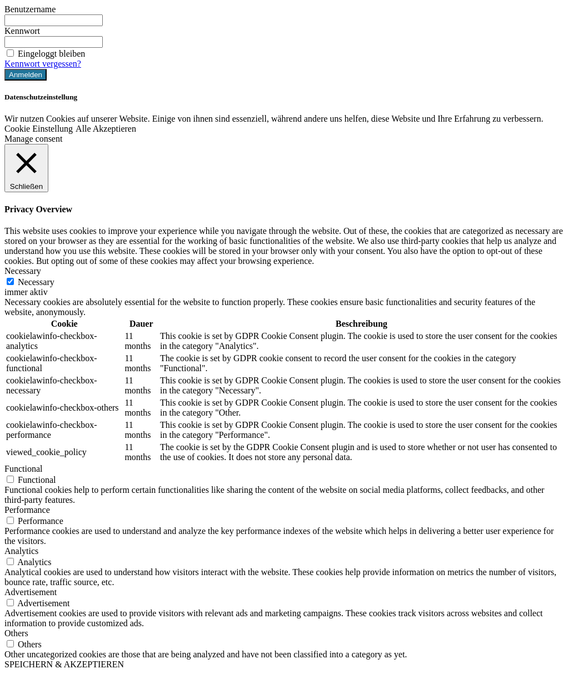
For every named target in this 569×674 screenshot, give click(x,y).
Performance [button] (27, 510)
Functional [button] (23, 468)
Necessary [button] (22, 271)
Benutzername (30, 9)
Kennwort (22, 31)
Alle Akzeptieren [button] (106, 128)
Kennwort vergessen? (42, 63)
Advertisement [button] (30, 592)
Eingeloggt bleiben (44, 53)
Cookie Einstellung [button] (38, 128)
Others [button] (16, 633)
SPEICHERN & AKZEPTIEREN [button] (64, 664)
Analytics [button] (21, 551)
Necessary (36, 282)
